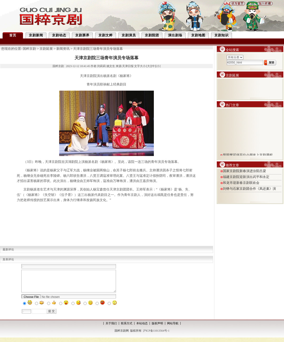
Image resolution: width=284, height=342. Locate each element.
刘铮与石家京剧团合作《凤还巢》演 (249, 188)
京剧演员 (129, 35)
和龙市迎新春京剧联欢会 (241, 183)
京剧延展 (46, 49)
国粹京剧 (29, 49)
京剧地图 (198, 35)
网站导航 (172, 327)
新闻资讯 (63, 49)
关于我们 (111, 327)
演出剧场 (175, 35)
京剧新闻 (36, 35)
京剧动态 (59, 35)
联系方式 (126, 327)
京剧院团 (152, 35)
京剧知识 (221, 35)
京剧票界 (82, 35)
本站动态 (142, 327)
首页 (12, 35)
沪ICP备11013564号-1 (156, 335)
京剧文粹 (105, 35)
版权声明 (157, 327)
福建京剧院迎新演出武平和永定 (246, 177)
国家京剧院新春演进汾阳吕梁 (244, 171)
